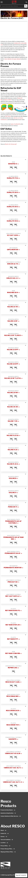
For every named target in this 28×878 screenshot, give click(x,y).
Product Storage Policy (8, 848)
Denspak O (13, 164)
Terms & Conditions (7, 839)
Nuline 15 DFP (7, 99)
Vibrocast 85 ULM (13, 753)
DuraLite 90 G (13, 221)
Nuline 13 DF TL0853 (13, 335)
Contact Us (5, 833)
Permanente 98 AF (13, 553)
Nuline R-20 (13, 450)
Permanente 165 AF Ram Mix (13, 538)
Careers (4, 836)
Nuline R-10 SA (13, 435)
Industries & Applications (8, 813)
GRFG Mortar (13, 250)
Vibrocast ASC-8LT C (13, 768)
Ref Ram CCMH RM (13, 653)
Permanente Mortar (13, 568)
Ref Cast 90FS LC (13, 596)
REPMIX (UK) (13, 668)
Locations (4, 842)
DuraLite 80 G (13, 192)
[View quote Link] (26, 2)
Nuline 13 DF (13, 321)
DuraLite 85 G (13, 207)
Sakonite (13, 739)
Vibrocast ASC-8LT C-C (13, 782)
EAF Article (8, 116)
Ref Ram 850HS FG (13, 610)
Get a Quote (21, 875)
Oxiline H (13, 492)
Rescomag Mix (13, 696)
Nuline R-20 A (13, 464)
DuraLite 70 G (13, 178)
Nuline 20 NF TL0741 (13, 378)
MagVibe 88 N (13, 292)
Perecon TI (13, 507)
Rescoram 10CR (13, 710)
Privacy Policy (5, 845)
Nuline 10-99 (13, 307)
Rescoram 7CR (13, 725)
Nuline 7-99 (13, 421)
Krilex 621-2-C (13, 278)
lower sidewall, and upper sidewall (13, 59)
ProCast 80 (13, 582)
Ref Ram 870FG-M (13, 625)
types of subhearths (15, 124)
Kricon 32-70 (13, 264)
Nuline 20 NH (13, 392)
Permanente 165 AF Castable (13, 522)
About (3, 830)
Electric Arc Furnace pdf (11, 144)
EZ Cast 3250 (13, 235)
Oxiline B (13, 478)
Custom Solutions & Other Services (11, 816)
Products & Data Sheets (8, 810)
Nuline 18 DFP (13, 364)
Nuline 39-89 (13, 407)
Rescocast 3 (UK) (13, 682)
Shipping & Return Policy (8, 851)
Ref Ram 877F (13, 639)
